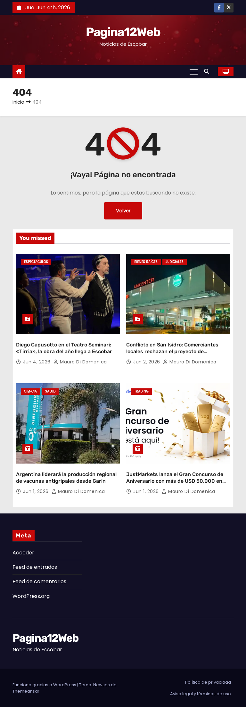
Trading (141, 391)
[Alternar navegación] (193, 71)
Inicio (18, 102)
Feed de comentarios (39, 581)
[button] (208, 71)
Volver (123, 211)
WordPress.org (31, 595)
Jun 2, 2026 (147, 361)
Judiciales (175, 261)
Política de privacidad (208, 682)
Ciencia (30, 391)
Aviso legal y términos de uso (200, 693)
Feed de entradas (34, 566)
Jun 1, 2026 (36, 491)
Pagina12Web (123, 32)
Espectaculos (36, 261)
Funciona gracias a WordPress (44, 684)
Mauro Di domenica (80, 361)
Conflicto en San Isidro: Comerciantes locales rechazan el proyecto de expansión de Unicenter (172, 351)
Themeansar (25, 690)
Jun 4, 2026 (37, 361)
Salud (50, 391)
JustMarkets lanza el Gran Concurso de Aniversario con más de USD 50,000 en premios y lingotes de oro (174, 480)
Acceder (23, 552)
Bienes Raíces (146, 261)
